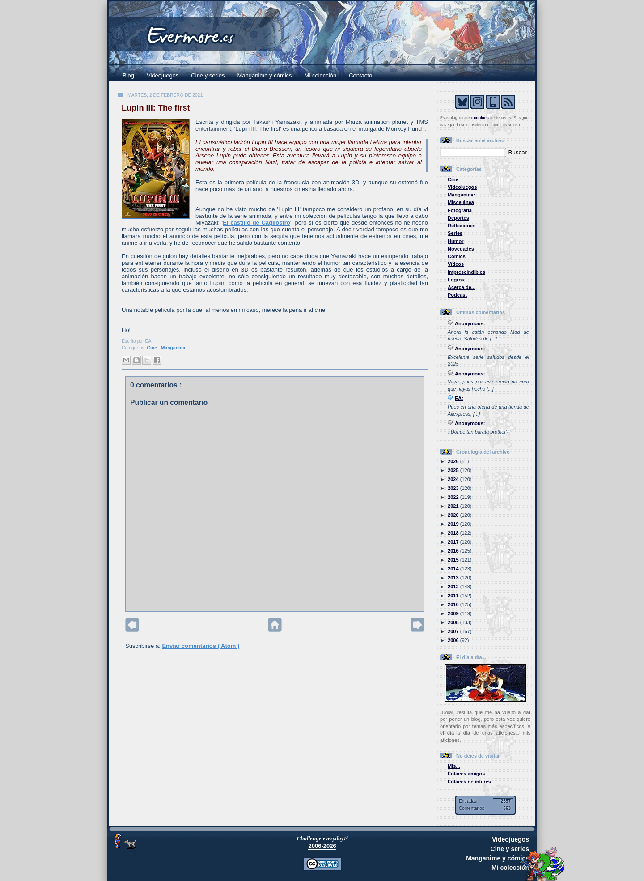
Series (455, 233)
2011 (454, 595)
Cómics (457, 256)
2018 (454, 533)
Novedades (461, 248)
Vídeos (456, 264)
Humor (456, 241)
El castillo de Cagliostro (256, 222)
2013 (454, 577)
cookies (481, 117)
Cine (152, 347)
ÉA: (459, 398)
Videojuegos (162, 75)
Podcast (457, 295)
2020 (454, 515)
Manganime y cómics (264, 75)
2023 (454, 488)
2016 (454, 550)
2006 (454, 640)
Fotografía (460, 210)
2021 (454, 506)
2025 (454, 470)
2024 (454, 479)
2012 (454, 586)
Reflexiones (461, 225)
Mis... (454, 766)
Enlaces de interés (469, 781)
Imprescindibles (466, 272)
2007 (454, 631)
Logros (456, 279)
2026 (454, 461)
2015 (454, 559)
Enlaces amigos (466, 773)
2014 (454, 568)
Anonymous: (470, 323)
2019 (454, 524)
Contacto (360, 75)
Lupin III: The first (156, 107)
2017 (454, 542)
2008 (454, 622)
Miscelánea (461, 202)
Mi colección (321, 75)
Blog (128, 75)
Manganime (173, 347)
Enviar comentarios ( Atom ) (200, 646)
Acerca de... (461, 287)
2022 (454, 497)
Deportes (458, 218)
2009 (454, 613)
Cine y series (208, 75)
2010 (454, 604)
